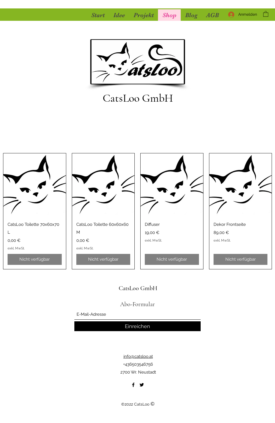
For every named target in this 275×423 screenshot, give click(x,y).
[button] (265, 14)
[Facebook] (133, 385)
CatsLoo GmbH (138, 98)
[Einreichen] (137, 326)
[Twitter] (142, 385)
